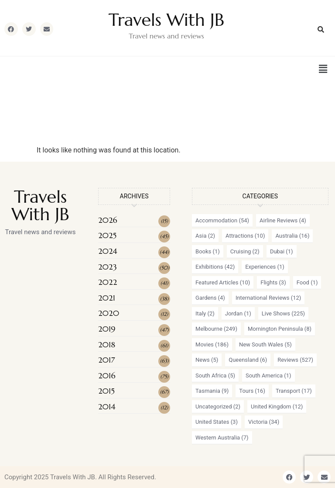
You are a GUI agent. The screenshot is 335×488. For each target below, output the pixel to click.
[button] (323, 69)
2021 (106, 298)
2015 (106, 391)
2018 (106, 344)
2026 (107, 220)
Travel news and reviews (166, 35)
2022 (107, 282)
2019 (106, 329)
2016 (106, 375)
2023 (107, 267)
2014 (107, 406)
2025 (107, 235)
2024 (107, 251)
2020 (108, 313)
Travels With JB (166, 20)
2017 (106, 360)
